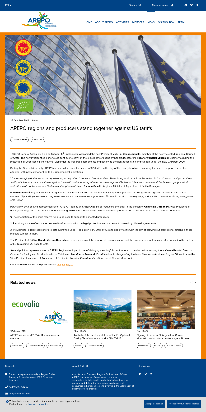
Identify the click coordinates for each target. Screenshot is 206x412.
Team (181, 22)
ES (63, 264)
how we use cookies (38, 404)
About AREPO (104, 22)
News (151, 22)
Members (138, 22)
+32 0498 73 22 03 (18, 386)
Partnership (17, 346)
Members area (160, 5)
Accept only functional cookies (184, 403)
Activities (122, 22)
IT (71, 264)
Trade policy (38, 140)
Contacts (10, 366)
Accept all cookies (154, 403)
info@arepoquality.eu (19, 393)
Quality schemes (19, 140)
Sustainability (54, 346)
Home (88, 22)
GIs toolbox (166, 22)
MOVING (78, 346)
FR (67, 264)
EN (59, 264)
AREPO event (143, 346)
